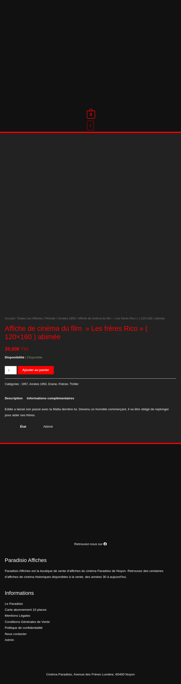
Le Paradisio (14, 604)
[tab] (14, 398)
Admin (9, 640)
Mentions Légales (17, 615)
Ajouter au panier (35, 370)
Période (50, 318)
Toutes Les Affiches (30, 318)
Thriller (74, 384)
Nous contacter (16, 634)
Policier (63, 384)
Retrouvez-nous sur (90, 544)
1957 (24, 384)
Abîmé (48, 426)
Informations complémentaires (50, 398)
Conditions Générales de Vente (27, 622)
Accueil (10, 318)
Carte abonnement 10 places (26, 609)
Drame (52, 384)
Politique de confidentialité (24, 628)
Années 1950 (67, 318)
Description (14, 398)
